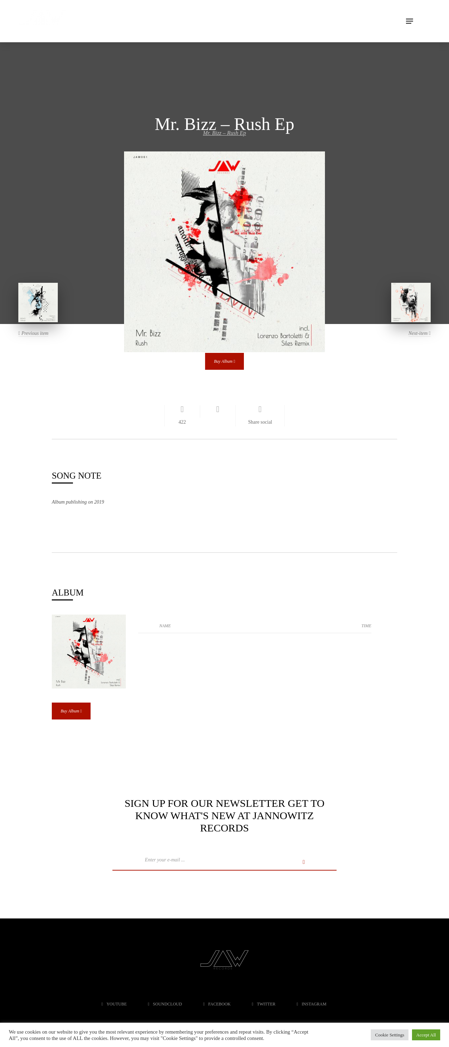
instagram (311, 1004)
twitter (264, 1004)
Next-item (419, 333)
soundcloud (165, 1004)
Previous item (33, 333)
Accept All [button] (426, 1034)
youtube (114, 1004)
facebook (216, 1004)
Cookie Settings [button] (389, 1034)
